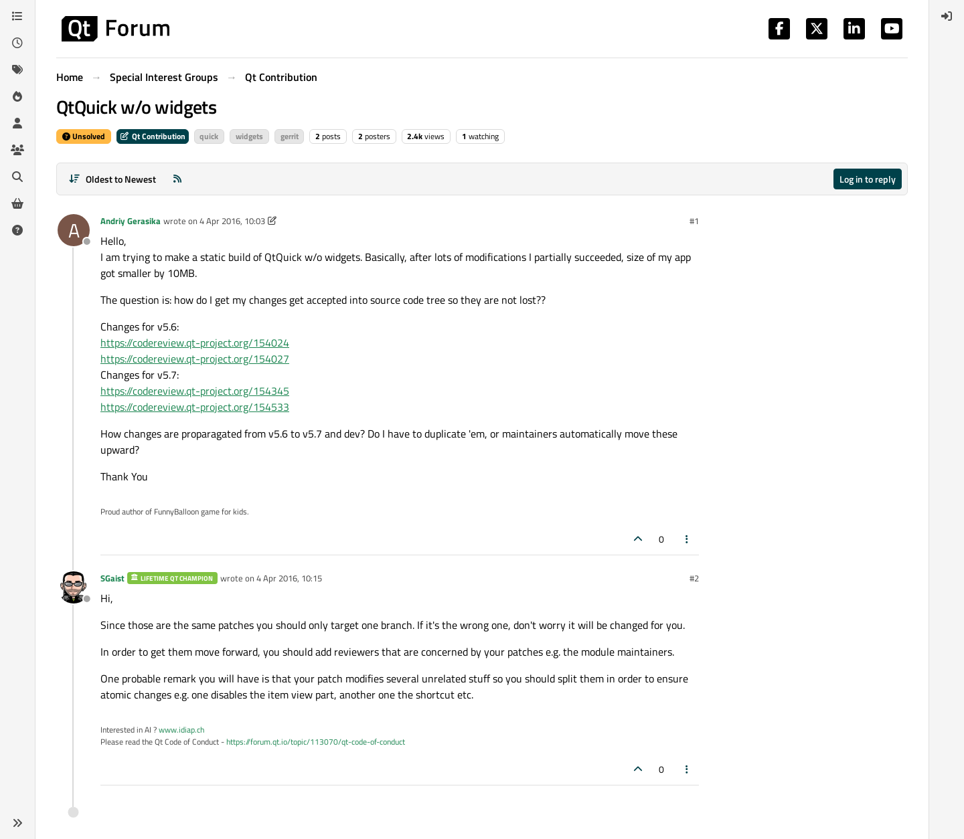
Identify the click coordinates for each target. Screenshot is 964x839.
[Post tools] (687, 539)
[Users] (17, 123)
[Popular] (17, 96)
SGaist (112, 578)
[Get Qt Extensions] (17, 203)
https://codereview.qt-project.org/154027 (194, 359)
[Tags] (17, 69)
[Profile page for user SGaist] (74, 587)
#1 (694, 220)
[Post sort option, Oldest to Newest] (112, 179)
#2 (694, 578)
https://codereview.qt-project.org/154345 (194, 391)
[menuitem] (947, 16)
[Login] (947, 16)
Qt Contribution (152, 136)
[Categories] (17, 16)
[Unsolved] (17, 230)
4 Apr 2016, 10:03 (232, 220)
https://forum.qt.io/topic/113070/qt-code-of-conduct (315, 741)
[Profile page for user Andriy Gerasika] (74, 230)
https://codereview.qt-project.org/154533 (194, 407)
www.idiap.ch (181, 729)
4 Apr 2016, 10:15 (289, 578)
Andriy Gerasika (130, 220)
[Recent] (17, 43)
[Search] (17, 176)
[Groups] (17, 150)
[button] (17, 823)
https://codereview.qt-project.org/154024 (194, 343)
